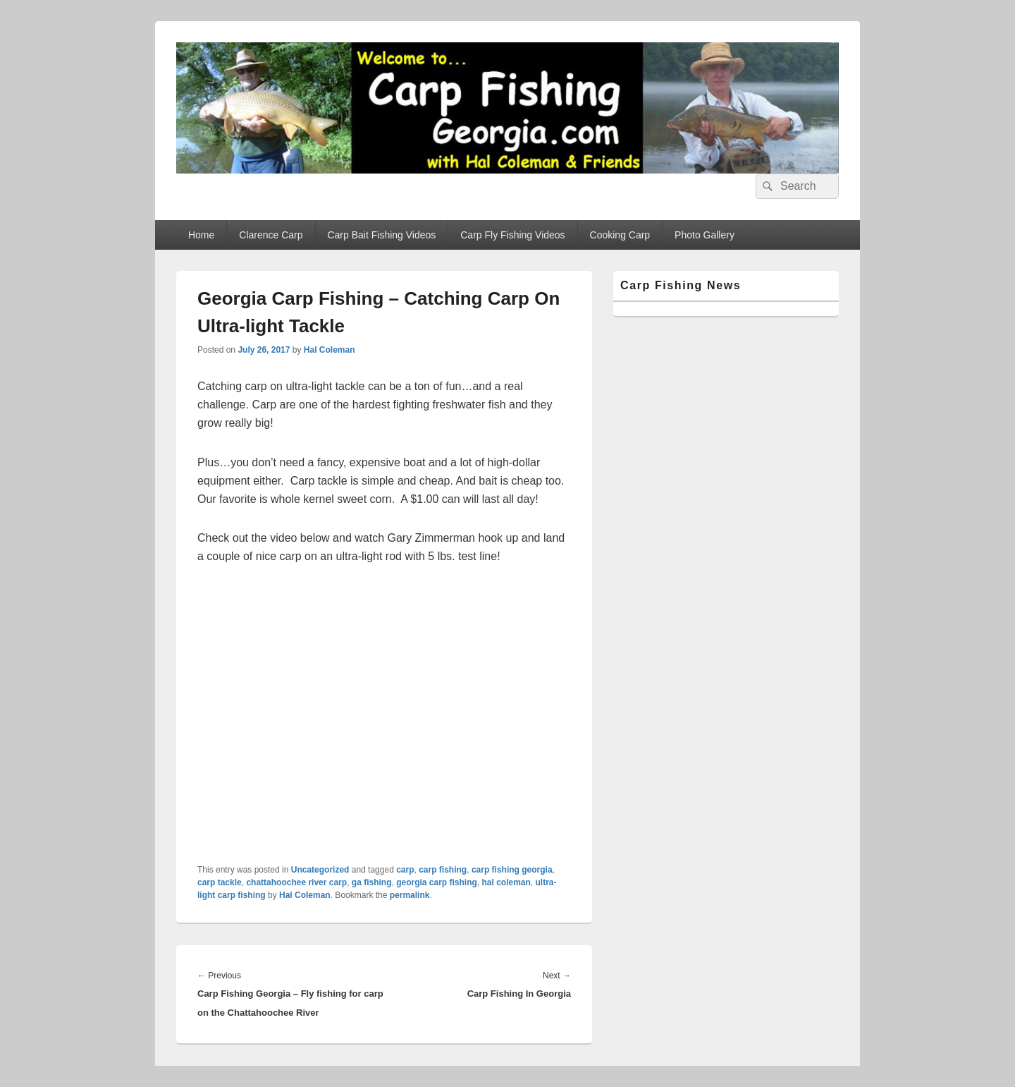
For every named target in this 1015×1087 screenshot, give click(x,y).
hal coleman (506, 882)
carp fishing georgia (512, 870)
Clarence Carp (270, 235)
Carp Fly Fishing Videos (512, 235)
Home (201, 235)
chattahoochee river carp (296, 882)
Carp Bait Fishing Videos (381, 235)
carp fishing (443, 870)
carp (405, 870)
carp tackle (219, 882)
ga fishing (372, 882)
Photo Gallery (704, 235)
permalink (410, 895)
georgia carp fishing (436, 882)
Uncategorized (320, 870)
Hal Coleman (329, 350)
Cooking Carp (620, 235)
